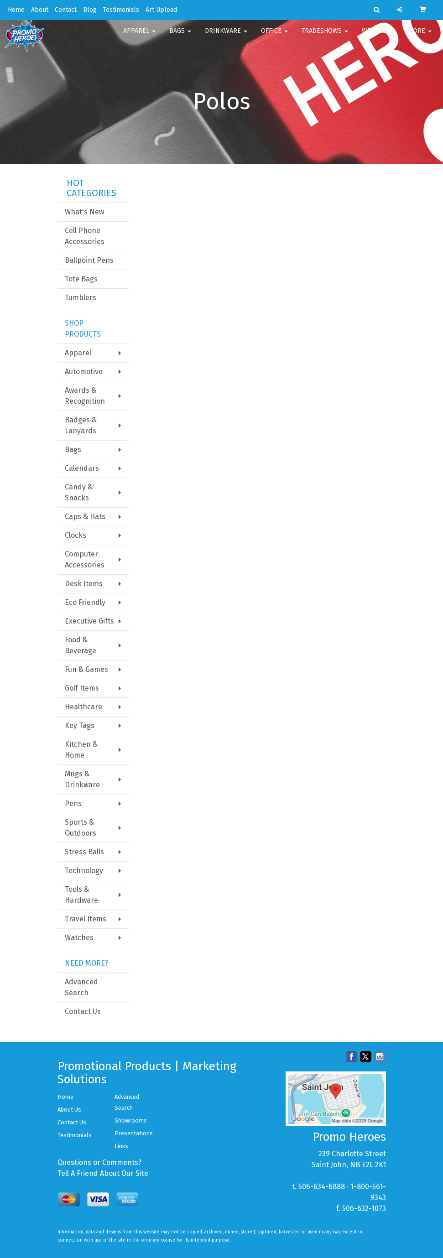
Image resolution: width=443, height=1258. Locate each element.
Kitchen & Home (81, 749)
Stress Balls (84, 851)
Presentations (134, 1133)
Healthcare (83, 706)
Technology (84, 870)
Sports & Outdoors (80, 827)
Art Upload (161, 10)
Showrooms (131, 1120)
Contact (66, 10)
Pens (73, 803)
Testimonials (121, 10)
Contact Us (83, 1011)
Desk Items (84, 583)
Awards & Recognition (85, 395)
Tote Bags (81, 279)
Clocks (75, 535)
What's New (84, 212)
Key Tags (79, 725)
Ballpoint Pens (89, 260)
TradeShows (325, 36)
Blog (90, 10)
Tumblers (80, 297)
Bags (180, 36)
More (420, 36)
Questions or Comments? (99, 1162)
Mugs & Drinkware (82, 779)
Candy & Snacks (79, 492)
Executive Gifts (89, 621)
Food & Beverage (80, 645)
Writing (378, 36)
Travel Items (85, 919)
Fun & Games (86, 669)
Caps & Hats (85, 516)
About (39, 10)
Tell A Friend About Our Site (102, 1173)
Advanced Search (81, 987)
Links (121, 1146)
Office (274, 36)
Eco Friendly (85, 602)
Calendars (82, 468)
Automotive (84, 371)
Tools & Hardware (81, 895)
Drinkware (226, 36)
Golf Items (82, 688)
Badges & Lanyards (81, 425)
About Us (69, 1109)
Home (16, 10)
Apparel (139, 36)
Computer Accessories (84, 559)
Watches (79, 937)
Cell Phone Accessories (84, 236)
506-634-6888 (321, 1186)
